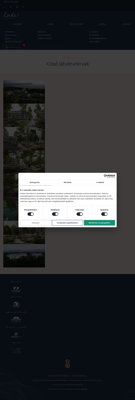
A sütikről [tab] (100, 182)
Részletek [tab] (67, 182)
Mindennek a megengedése (99, 223)
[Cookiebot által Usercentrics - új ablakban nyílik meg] (105, 176)
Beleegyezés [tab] (35, 182)
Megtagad (35, 223)
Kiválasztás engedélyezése (67, 223)
